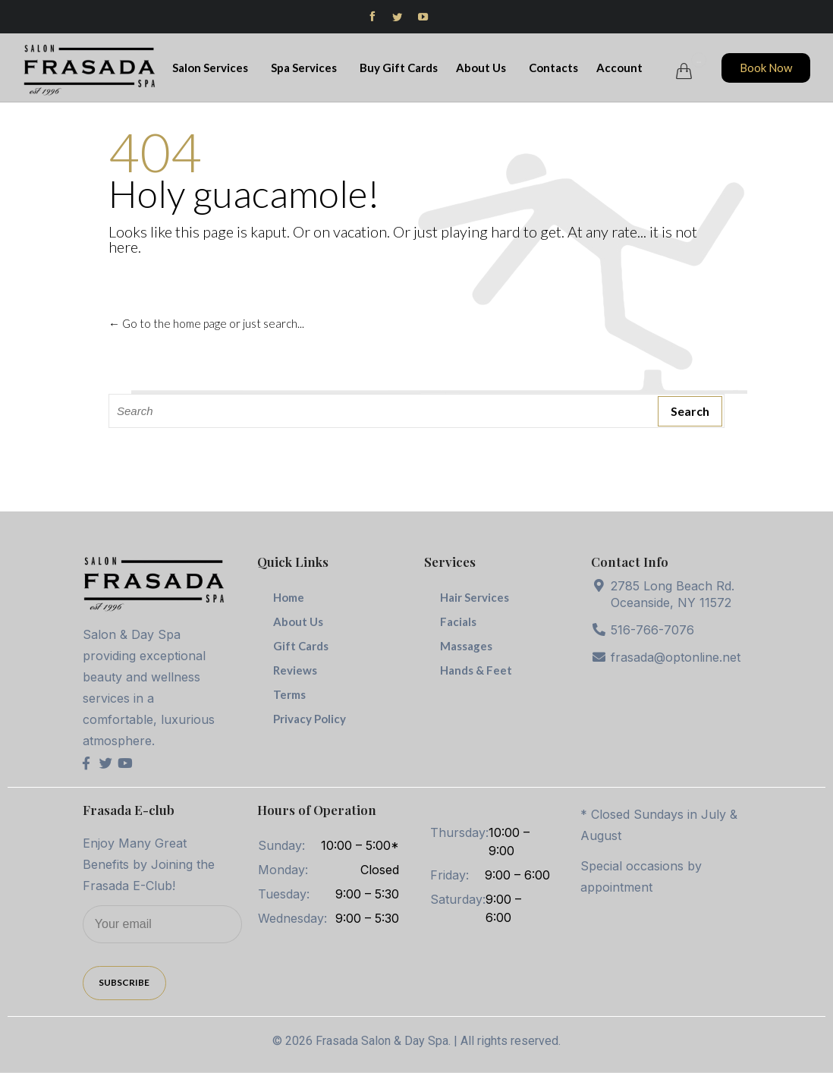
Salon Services (212, 67)
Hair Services (474, 597)
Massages (466, 646)
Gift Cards (300, 646)
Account (621, 67)
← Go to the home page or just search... (206, 323)
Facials (458, 621)
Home (288, 597)
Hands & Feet (476, 670)
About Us (483, 67)
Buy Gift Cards (399, 67)
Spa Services (306, 67)
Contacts (553, 67)
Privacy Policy (309, 718)
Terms (289, 694)
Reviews (295, 670)
